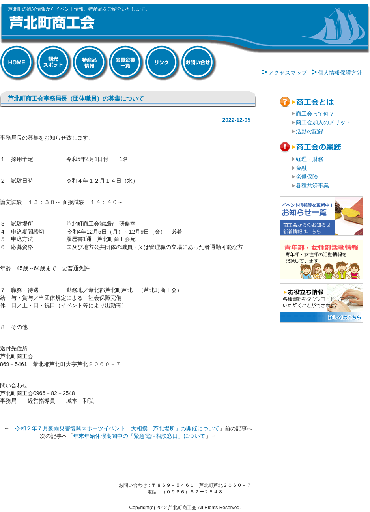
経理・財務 (309, 159)
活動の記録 (309, 131)
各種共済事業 (312, 185)
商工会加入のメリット (323, 122)
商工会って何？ (315, 113)
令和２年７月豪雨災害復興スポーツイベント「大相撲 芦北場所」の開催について (117, 428)
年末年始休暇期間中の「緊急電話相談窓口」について (139, 436)
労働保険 (307, 177)
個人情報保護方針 (340, 72)
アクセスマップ (287, 72)
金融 (301, 168)
